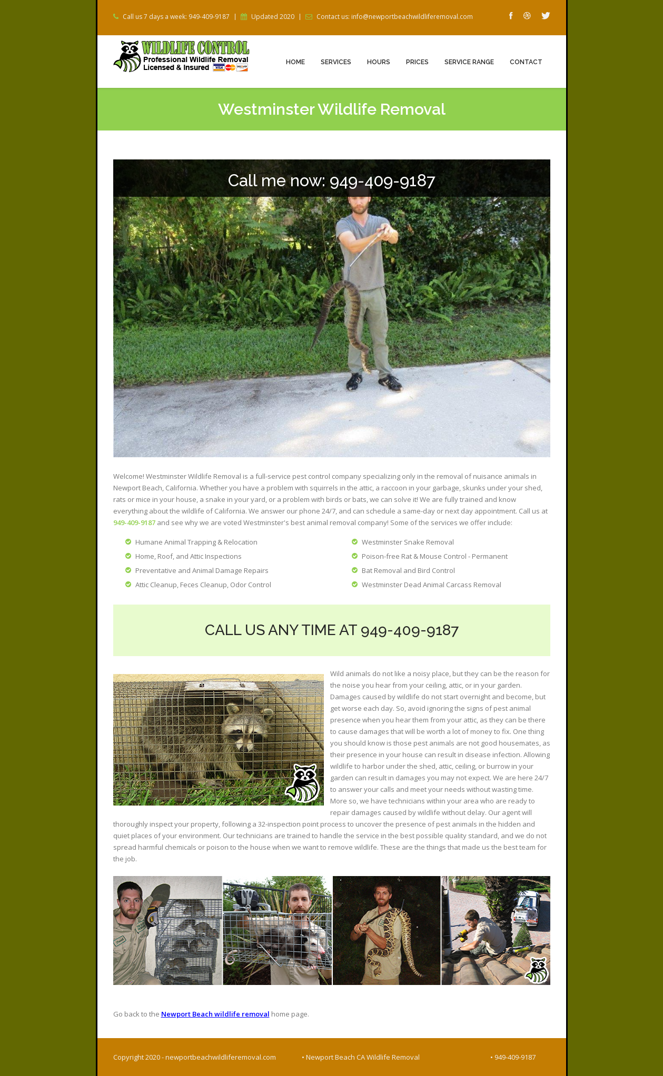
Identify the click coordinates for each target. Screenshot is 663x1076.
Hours (378, 62)
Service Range (469, 62)
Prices (417, 62)
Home (295, 62)
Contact (526, 62)
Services (336, 62)
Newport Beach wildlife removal (215, 1014)
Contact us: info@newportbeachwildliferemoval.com (394, 17)
